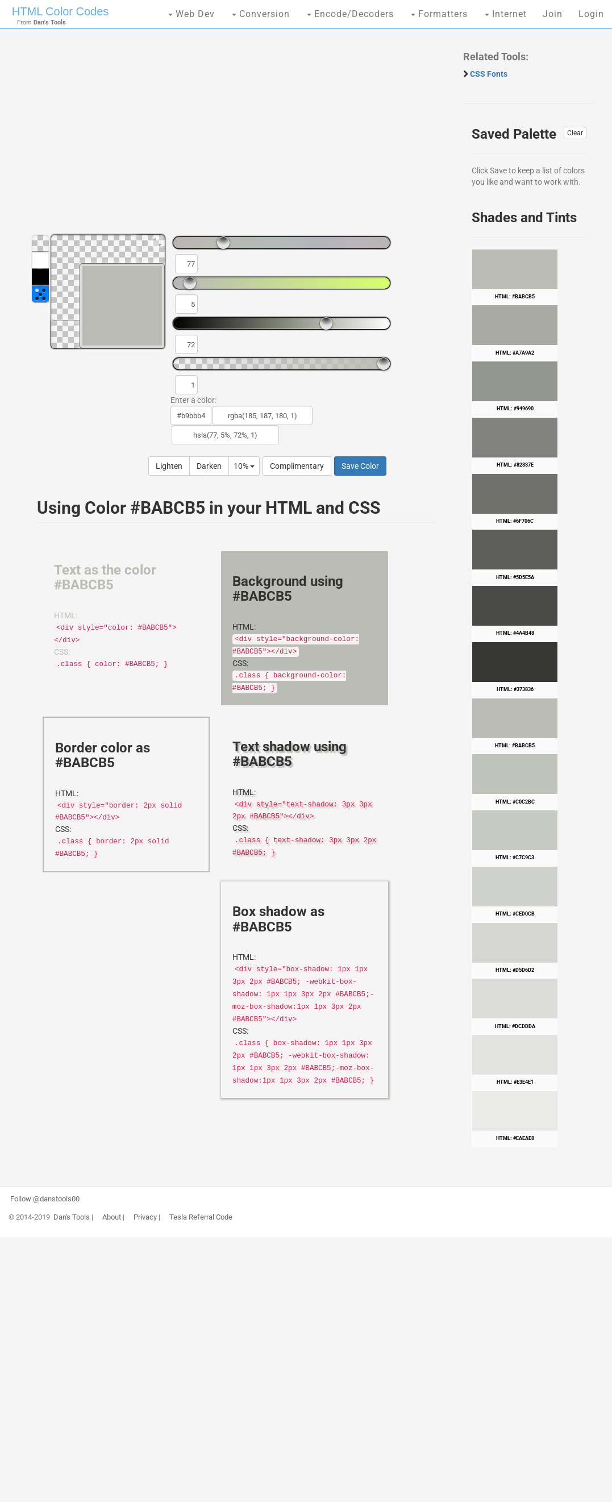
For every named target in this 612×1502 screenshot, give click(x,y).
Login (591, 14)
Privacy (145, 1217)
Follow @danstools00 (45, 1199)
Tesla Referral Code (200, 1217)
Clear (575, 133)
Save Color (360, 466)
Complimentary (297, 466)
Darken (209, 466)
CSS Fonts (488, 73)
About (111, 1217)
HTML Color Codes (60, 11)
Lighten (169, 466)
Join (553, 14)
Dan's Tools (71, 1217)
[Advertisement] (232, 136)
